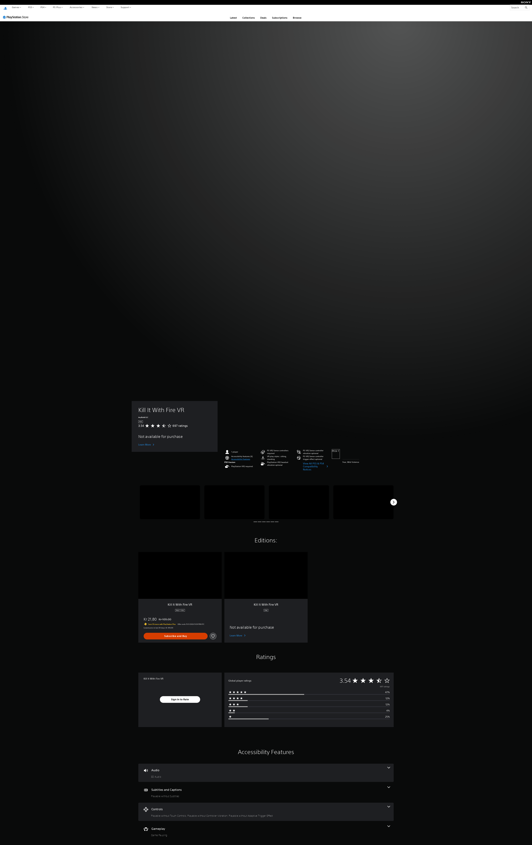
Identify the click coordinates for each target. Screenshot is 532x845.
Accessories (76, 7)
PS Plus (57, 7)
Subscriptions (279, 17)
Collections (248, 17)
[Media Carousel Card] (170, 502)
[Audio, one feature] (266, 773)
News (95, 7)
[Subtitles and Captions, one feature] (266, 792)
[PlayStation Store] (16, 17)
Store (109, 7)
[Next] (393, 502)
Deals (263, 17)
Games (15, 7)
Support (124, 7)
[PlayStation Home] (5, 8)
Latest (233, 17)
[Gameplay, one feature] (266, 831)
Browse (297, 17)
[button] (240, 459)
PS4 (42, 7)
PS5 (30, 7)
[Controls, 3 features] (266, 812)
